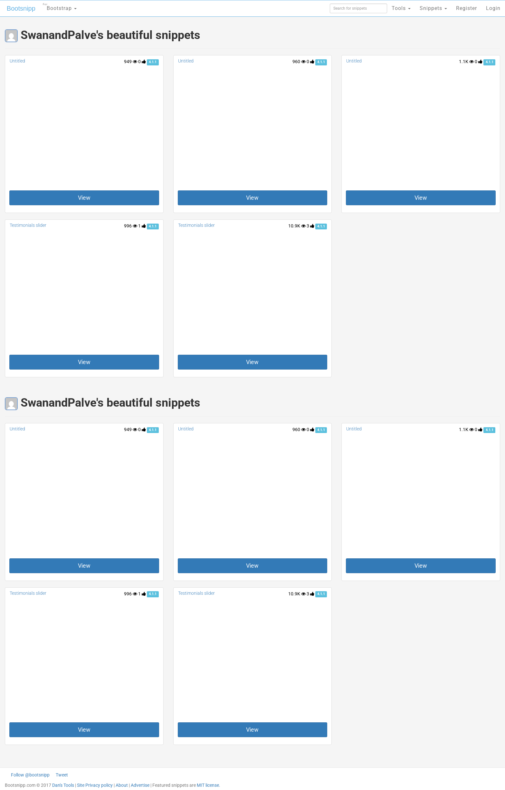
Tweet (62, 774)
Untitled (17, 60)
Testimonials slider (28, 225)
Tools (401, 8)
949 (130, 61)
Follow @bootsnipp (30, 774)
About (122, 785)
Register (466, 8)
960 (299, 61)
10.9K (297, 225)
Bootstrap (60, 6)
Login (493, 8)
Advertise (140, 785)
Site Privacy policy (95, 785)
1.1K (466, 61)
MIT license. (208, 785)
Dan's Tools (63, 785)
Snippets (433, 8)
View (84, 197)
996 (130, 225)
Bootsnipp (21, 8)
